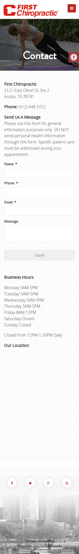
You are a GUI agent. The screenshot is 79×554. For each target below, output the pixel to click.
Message (11, 221)
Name (10, 164)
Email (10, 202)
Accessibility (46, 540)
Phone (11, 183)
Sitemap (30, 540)
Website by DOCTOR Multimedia (39, 545)
